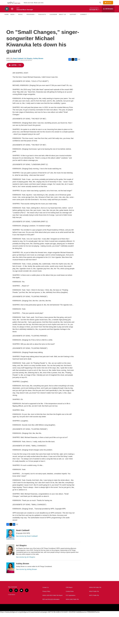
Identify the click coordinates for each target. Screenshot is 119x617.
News (12, 18)
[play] (6, 13)
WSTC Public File (94, 599)
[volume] (12, 13)
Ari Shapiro (28, 62)
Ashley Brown (38, 62)
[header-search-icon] (101, 4)
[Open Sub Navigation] (16, 18)
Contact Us (46, 591)
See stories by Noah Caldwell (27, 540)
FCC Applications (70, 599)
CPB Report (69, 591)
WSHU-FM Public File (95, 591)
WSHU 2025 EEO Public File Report (53, 599)
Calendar (53, 18)
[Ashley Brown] (10, 571)
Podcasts (42, 18)
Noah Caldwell (18, 62)
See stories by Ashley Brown (26, 573)
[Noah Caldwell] (10, 538)
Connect (83, 18)
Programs (31, 18)
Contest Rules (70, 595)
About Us (62, 18)
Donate (110, 5)
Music (20, 18)
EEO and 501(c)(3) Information (51, 603)
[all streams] (108, 12)
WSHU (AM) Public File (72, 603)
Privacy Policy (46, 595)
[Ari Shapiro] (10, 553)
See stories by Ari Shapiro (25, 561)
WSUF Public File (94, 595)
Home (7, 18)
